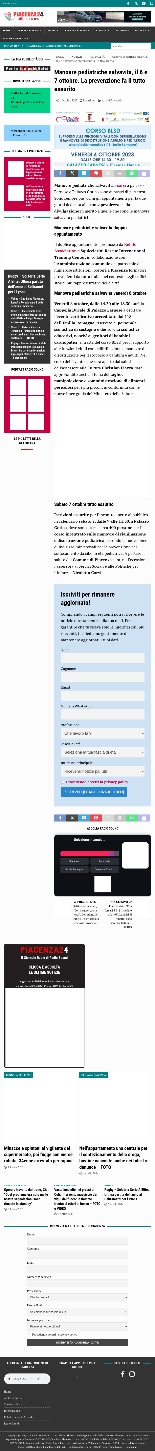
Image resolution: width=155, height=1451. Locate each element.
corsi (121, 185)
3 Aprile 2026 (15, 1209)
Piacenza (74, 861)
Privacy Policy (106, 1446)
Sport (52, 30)
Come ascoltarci (13, 1404)
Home (6, 30)
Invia (14, 107)
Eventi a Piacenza (77, 30)
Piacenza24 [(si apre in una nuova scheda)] (20, 135)
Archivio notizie (13, 1398)
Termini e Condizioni (126, 1446)
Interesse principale (77, 762)
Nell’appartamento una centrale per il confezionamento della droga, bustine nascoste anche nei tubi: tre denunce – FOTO (35, 196)
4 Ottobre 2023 (68, 100)
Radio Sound (10, 3)
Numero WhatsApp (76, 706)
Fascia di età (71, 743)
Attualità (102, 30)
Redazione (89, 100)
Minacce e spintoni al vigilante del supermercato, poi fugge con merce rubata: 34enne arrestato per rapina (35, 170)
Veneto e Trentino (104, 869)
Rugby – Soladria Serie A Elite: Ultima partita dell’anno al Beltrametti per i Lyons (126, 1194)
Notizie (77, 56)
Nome (65, 649)
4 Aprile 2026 (15, 1167)
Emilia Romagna (74, 869)
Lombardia (105, 861)
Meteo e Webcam (14, 38)
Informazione (12, 1410)
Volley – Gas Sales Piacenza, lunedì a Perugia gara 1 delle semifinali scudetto (27, 302)
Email (65, 687)
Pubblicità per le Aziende (18, 1417)
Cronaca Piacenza (29, 30)
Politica (141, 30)
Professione (70, 724)
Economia (122, 30)
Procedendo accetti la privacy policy (97, 781)
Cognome (68, 668)
